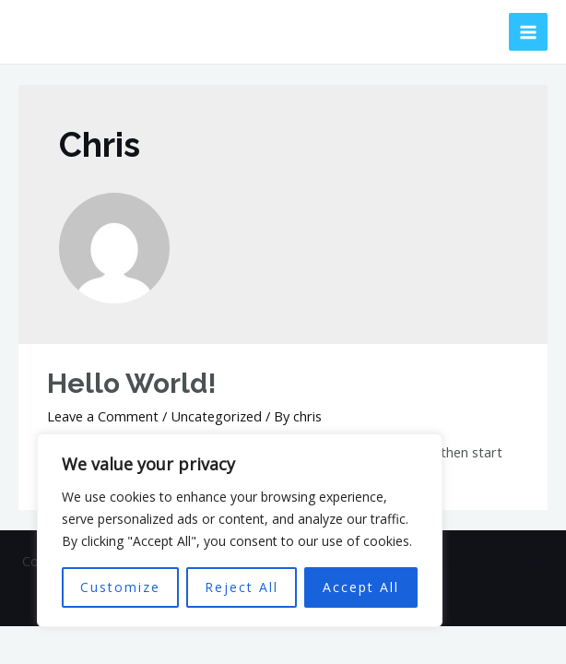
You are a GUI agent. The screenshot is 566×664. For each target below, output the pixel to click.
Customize (120, 587)
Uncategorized (216, 416)
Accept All (361, 587)
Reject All (241, 587)
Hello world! (132, 383)
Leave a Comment (103, 416)
